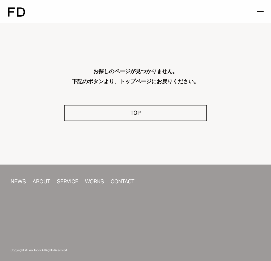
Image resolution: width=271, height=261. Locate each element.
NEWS (18, 181)
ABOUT (41, 181)
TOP (135, 112)
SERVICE (67, 181)
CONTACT (122, 181)
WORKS (94, 181)
